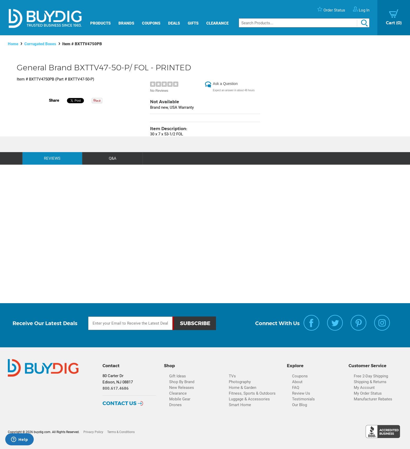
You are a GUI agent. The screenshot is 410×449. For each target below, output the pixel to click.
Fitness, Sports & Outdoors (252, 393)
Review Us (301, 393)
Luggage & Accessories (249, 399)
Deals (174, 23)
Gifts (193, 23)
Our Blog (299, 404)
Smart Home (240, 404)
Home (13, 44)
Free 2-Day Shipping (371, 376)
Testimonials (303, 399)
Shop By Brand (181, 381)
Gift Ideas (177, 376)
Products (100, 23)
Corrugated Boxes (40, 44)
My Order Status (368, 393)
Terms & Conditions (121, 432)
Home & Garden (242, 387)
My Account (364, 387)
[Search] (304, 22)
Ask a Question (225, 84)
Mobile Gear (179, 399)
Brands (126, 23)
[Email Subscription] (130, 323)
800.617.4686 (115, 388)
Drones (175, 404)
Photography (240, 381)
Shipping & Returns (370, 381)
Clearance (217, 23)
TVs (232, 376)
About (297, 381)
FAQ (295, 387)
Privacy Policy (93, 432)
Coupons (151, 23)
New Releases (181, 387)
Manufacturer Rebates (373, 399)
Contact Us (119, 403)
